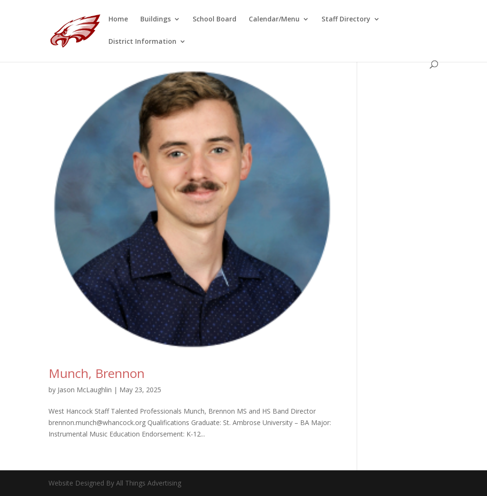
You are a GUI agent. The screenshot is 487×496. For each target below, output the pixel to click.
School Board (214, 19)
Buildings (155, 19)
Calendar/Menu (274, 19)
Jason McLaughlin (85, 389)
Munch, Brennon (97, 373)
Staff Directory (345, 19)
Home (118, 19)
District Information (142, 42)
